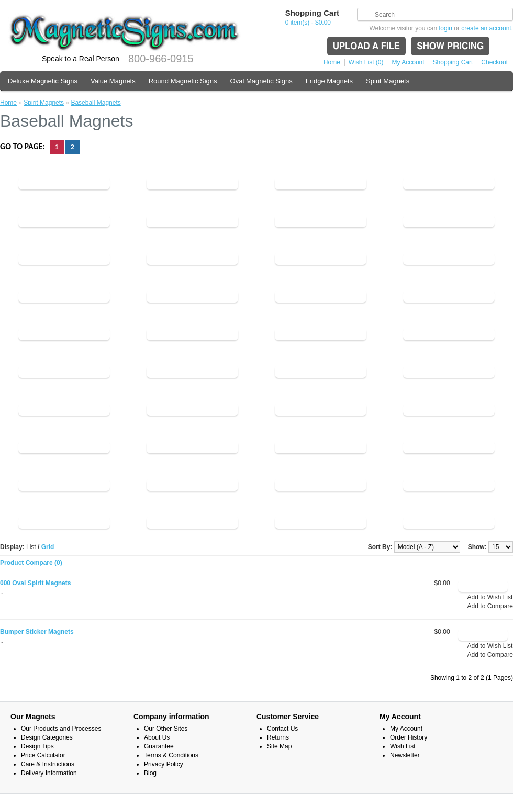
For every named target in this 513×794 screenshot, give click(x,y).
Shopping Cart (453, 62)
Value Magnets (113, 81)
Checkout (494, 62)
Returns (278, 737)
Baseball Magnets (95, 102)
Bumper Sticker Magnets (37, 631)
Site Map (279, 746)
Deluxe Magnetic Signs (42, 81)
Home (332, 62)
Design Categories (47, 737)
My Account (408, 62)
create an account (486, 28)
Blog (150, 773)
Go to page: (23, 146)
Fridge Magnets (329, 81)
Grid (47, 547)
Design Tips (37, 746)
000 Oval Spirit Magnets (35, 583)
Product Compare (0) (31, 562)
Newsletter (405, 755)
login (445, 28)
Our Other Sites (165, 728)
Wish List (403, 746)
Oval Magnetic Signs (261, 81)
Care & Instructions (47, 764)
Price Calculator (43, 755)
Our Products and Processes (61, 728)
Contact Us (282, 728)
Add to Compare (490, 606)
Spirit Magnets (387, 81)
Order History (408, 737)
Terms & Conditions (171, 755)
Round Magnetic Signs (183, 81)
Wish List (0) (366, 62)
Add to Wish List (490, 597)
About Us (157, 737)
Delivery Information (49, 773)
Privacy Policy (163, 764)
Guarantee (159, 746)
